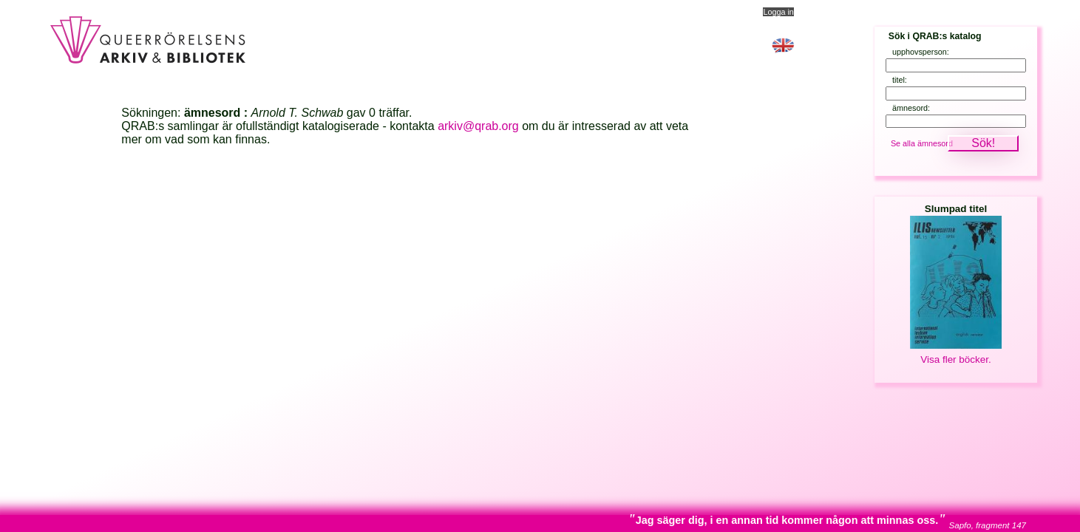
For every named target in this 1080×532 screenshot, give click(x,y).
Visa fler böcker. (955, 359)
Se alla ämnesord (922, 143)
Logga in (778, 11)
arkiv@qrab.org (478, 126)
